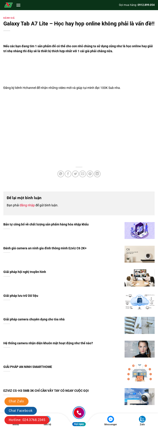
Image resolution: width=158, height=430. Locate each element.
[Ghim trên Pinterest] (90, 174)
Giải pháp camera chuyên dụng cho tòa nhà (34, 319)
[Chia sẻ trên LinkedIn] (97, 174)
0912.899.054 (146, 5)
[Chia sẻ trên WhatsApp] (60, 174)
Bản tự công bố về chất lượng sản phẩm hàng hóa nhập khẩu (46, 224)
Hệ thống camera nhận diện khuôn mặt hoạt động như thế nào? (48, 343)
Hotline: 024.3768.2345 (27, 420)
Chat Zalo (16, 401)
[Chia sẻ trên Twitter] (75, 174)
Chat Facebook (21, 411)
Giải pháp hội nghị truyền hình (24, 272)
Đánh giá (9, 18)
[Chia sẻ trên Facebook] (68, 174)
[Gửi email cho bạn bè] (82, 174)
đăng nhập (27, 205)
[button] (18, 5)
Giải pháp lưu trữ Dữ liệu (20, 296)
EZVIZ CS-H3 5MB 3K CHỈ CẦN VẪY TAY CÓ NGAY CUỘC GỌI (46, 391)
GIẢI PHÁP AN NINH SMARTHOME (27, 367)
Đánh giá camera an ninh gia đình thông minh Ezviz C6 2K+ (45, 248)
